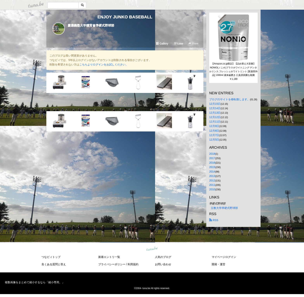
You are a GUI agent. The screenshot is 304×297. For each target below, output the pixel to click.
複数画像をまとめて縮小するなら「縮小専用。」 (35, 282)
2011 (212, 184)
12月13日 (215, 112)
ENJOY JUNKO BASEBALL (124, 17)
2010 (212, 189)
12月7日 (214, 135)
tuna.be (152, 248)
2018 (212, 153)
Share (193, 43)
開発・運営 (218, 264)
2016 (212, 162)
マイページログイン (224, 256)
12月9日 (214, 126)
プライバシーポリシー (111, 264)
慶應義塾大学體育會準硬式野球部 (91, 25)
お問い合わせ (163, 264)
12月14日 (215, 108)
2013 (212, 176)
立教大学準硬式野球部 (224, 207)
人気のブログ (163, 256)
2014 (212, 171)
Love (178, 43)
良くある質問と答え (53, 264)
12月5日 (214, 139)
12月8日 (214, 130)
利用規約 (133, 264)
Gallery (162, 43)
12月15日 (215, 103)
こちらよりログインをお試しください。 (103, 64)
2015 (212, 167)
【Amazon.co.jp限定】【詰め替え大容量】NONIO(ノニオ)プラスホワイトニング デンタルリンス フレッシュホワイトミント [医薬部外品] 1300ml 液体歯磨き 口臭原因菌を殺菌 (233, 69)
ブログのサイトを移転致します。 (229, 99)
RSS (213, 220)
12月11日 (215, 121)
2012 (212, 180)
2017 (212, 158)
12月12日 (215, 117)
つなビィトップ (50, 256)
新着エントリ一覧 (109, 256)
